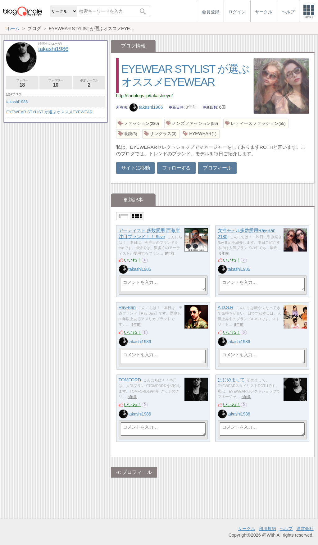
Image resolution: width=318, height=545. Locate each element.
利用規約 (267, 528)
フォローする (176, 167)
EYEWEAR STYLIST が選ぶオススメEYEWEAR (49, 112)
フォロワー (55, 83)
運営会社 (305, 528)
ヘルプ (286, 528)
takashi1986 (146, 107)
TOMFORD (130, 380)
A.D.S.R (226, 307)
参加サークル (89, 83)
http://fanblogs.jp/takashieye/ (144, 95)
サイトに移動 (135, 167)
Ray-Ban (127, 307)
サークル (246, 528)
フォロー (22, 83)
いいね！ (132, 259)
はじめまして (231, 380)
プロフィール (217, 167)
